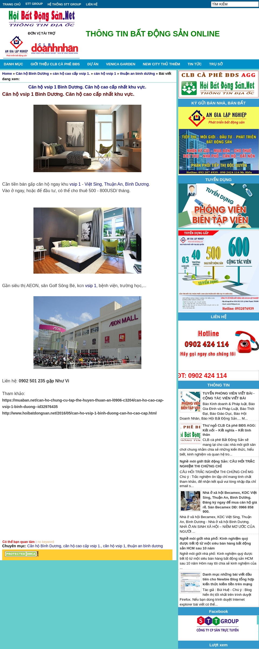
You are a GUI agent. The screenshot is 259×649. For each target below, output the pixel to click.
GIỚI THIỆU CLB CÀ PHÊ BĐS (55, 64)
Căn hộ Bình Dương (32, 74)
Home (7, 74)
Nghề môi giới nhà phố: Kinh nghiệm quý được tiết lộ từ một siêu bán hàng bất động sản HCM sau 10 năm (215, 543)
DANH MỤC (13, 64)
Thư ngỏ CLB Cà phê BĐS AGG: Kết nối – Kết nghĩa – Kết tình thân (229, 430)
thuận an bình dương (137, 74)
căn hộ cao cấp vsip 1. (71, 74)
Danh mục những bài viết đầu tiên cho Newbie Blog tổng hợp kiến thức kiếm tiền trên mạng (228, 579)
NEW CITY (161, 64)
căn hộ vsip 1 (105, 74)
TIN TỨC (195, 64)
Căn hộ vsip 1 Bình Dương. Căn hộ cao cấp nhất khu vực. (87, 87)
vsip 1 (75, 184)
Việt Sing (93, 184)
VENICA (120, 64)
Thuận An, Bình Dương (126, 184)
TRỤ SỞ (216, 64)
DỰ (92, 64)
